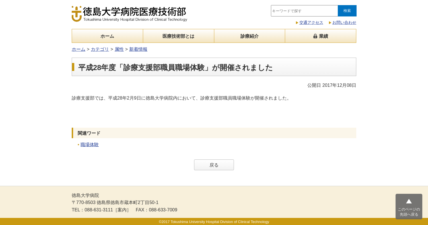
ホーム (107, 36)
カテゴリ (100, 49)
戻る (214, 165)
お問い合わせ (344, 22)
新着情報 (138, 49)
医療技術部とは (178, 36)
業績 (320, 36)
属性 (119, 49)
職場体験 (90, 144)
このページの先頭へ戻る (409, 211)
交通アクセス (311, 22)
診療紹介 (249, 36)
